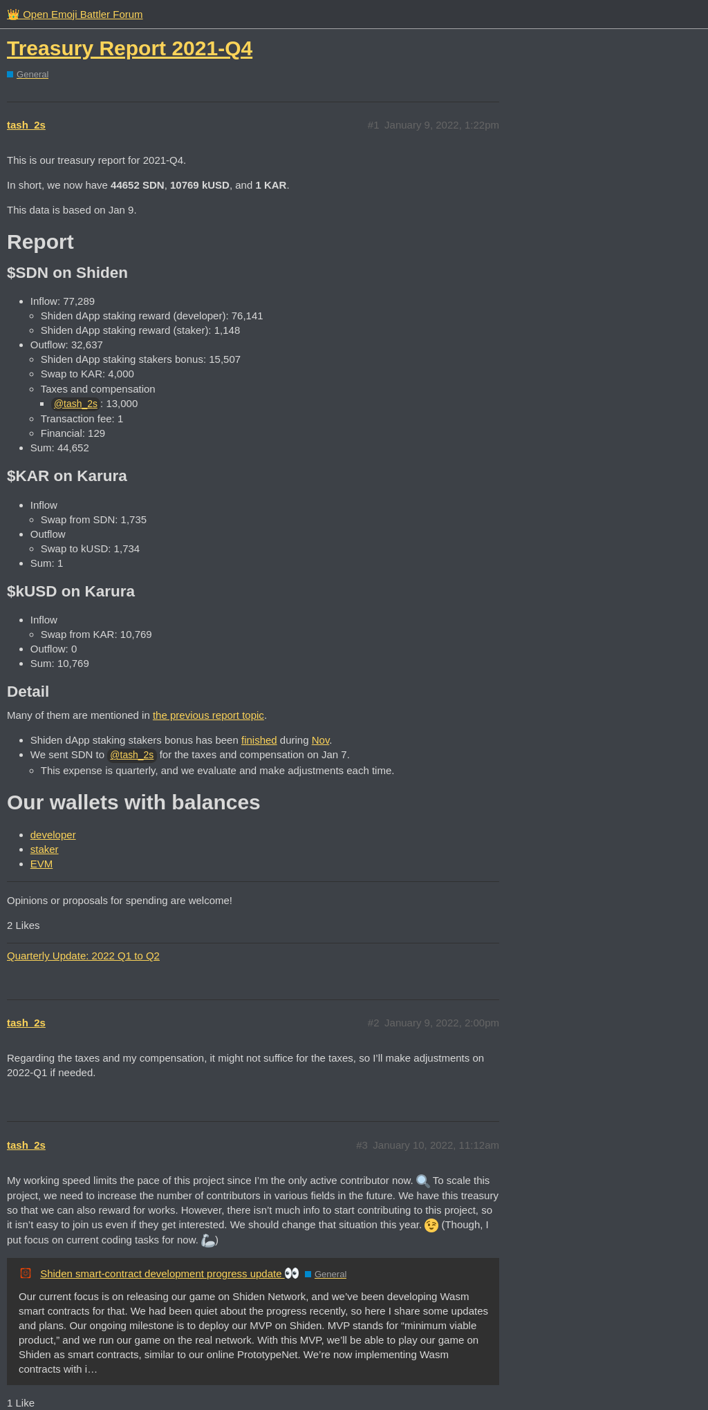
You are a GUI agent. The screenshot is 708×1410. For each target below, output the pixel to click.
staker (44, 849)
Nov (321, 740)
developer (53, 834)
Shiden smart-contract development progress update (169, 1273)
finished (259, 740)
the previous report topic (208, 715)
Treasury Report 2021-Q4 (129, 48)
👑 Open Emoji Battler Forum (75, 14)
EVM (41, 864)
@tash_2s (75, 403)
